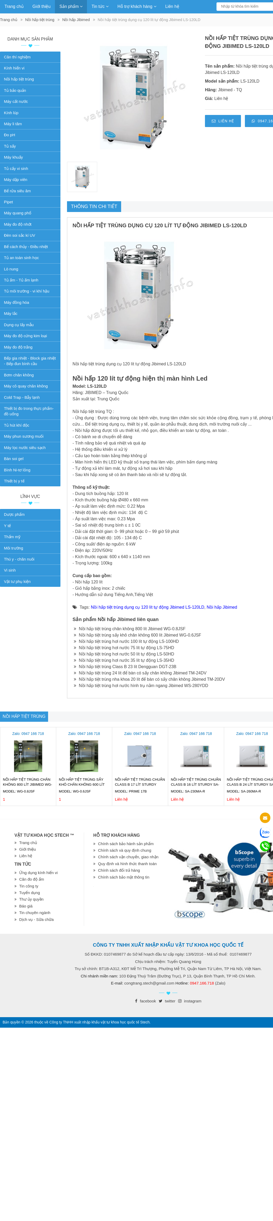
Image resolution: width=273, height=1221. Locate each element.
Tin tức (100, 6)
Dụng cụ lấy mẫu (19, 324)
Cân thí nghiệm (17, 57)
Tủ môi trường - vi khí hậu (26, 291)
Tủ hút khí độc (16, 425)
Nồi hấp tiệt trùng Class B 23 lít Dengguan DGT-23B (125, 666)
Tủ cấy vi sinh (16, 168)
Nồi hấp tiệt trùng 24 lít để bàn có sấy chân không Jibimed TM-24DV (140, 673)
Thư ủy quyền (31, 899)
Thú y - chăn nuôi (19, 559)
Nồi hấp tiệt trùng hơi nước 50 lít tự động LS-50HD (124, 654)
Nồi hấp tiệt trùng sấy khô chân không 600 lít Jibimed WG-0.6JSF (137, 635)
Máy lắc (10, 313)
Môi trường (13, 548)
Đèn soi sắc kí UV (19, 235)
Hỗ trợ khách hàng (136, 6)
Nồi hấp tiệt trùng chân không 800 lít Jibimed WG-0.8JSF (130, 629)
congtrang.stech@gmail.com (149, 983)
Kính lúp (11, 112)
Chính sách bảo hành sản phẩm (126, 843)
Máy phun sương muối (24, 436)
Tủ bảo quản (15, 90)
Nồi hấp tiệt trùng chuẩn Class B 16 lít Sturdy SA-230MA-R (196, 784)
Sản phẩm (71, 6)
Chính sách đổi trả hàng (119, 870)
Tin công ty (28, 886)
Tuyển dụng (29, 892)
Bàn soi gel (13, 458)
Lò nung (11, 269)
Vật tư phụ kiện (17, 581)
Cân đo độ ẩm (31, 879)
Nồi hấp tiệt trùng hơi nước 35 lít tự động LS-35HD (124, 660)
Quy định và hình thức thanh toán (127, 863)
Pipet (8, 202)
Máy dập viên (15, 179)
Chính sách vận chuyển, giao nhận (128, 857)
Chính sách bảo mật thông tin (123, 877)
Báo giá (26, 906)
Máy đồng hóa (16, 302)
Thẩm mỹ (12, 536)
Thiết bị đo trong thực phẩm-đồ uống (29, 411)
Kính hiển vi (14, 68)
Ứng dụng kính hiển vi (38, 872)
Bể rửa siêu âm (17, 191)
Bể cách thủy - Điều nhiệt (26, 246)
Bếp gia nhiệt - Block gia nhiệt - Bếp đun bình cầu (30, 361)
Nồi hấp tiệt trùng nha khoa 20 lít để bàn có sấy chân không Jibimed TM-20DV (149, 679)
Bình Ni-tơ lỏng (17, 470)
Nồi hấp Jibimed (76, 20)
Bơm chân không (19, 375)
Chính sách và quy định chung (124, 850)
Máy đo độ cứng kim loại (25, 336)
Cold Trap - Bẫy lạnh (22, 397)
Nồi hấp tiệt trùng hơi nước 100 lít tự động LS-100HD (126, 641)
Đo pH (9, 135)
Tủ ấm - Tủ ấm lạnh (21, 280)
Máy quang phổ (17, 213)
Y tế (7, 525)
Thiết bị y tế (14, 481)
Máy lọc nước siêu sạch (25, 447)
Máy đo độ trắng (18, 347)
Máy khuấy (13, 157)
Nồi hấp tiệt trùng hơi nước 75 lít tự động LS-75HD (124, 647)
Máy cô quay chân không (26, 386)
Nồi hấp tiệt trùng (39, 20)
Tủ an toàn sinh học (21, 257)
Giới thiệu (42, 6)
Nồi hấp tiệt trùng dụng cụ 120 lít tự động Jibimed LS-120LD (147, 607)
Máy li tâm (13, 124)
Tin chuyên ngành (34, 912)
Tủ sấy (10, 146)
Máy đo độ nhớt (18, 224)
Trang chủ (14, 6)
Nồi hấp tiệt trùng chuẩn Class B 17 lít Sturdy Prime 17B (140, 784)
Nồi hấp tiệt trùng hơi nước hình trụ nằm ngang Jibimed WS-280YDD (141, 685)
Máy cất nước (16, 101)
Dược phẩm (14, 514)
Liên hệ (172, 6)
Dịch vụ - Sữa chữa (36, 919)
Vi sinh (10, 570)
